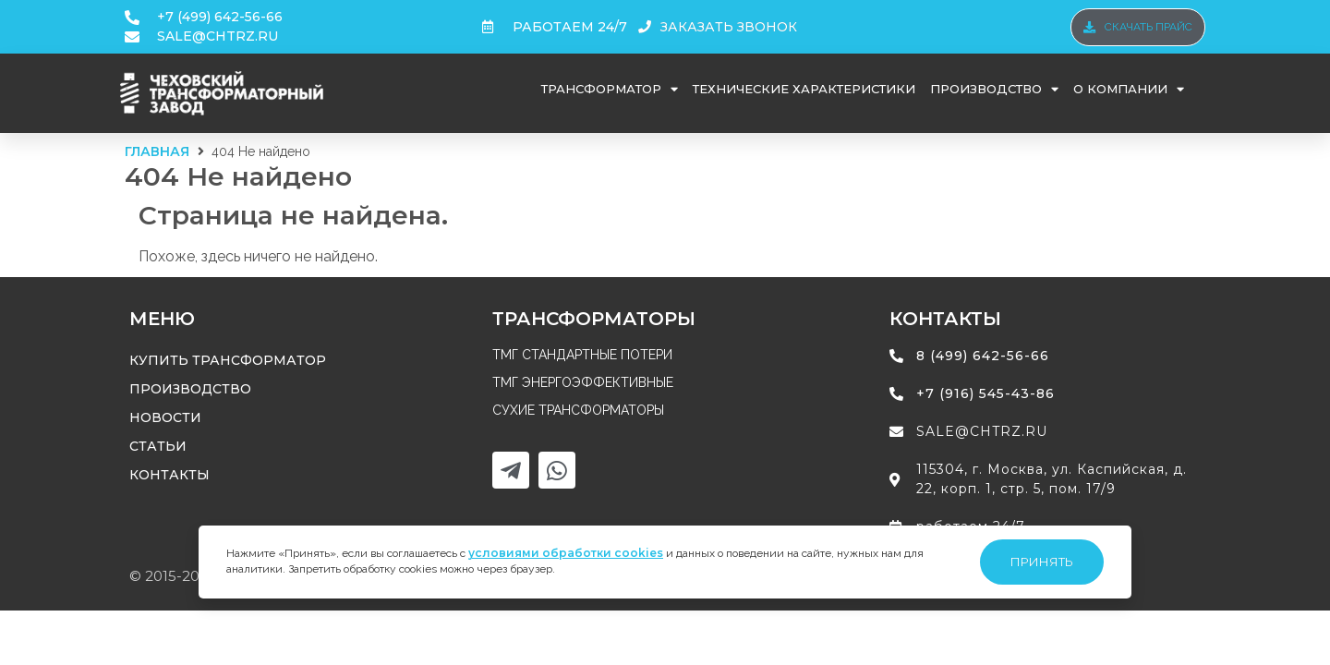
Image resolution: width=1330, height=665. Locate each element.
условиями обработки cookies (565, 553)
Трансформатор (609, 89)
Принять (1041, 561)
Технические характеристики (804, 88)
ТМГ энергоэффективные (582, 382)
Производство (994, 89)
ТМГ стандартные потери (582, 354)
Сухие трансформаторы (578, 410)
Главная (157, 151)
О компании (1128, 89)
